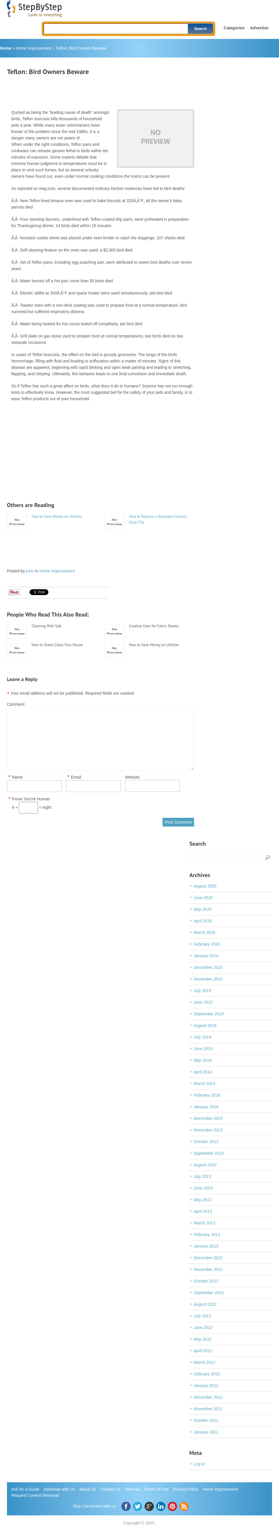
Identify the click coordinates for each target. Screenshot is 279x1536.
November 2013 (208, 1130)
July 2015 (202, 990)
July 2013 (202, 1176)
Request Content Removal (35, 1495)
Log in (199, 1464)
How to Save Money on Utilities (57, 516)
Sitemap (132, 1489)
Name (17, 777)
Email (76, 777)
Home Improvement (33, 48)
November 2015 (208, 979)
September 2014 (209, 1014)
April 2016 (203, 921)
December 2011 (208, 1397)
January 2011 (206, 1432)
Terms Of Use (156, 1489)
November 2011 (208, 1408)
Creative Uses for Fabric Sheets (153, 626)
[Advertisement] (112, 90)
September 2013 (209, 1153)
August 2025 (205, 886)
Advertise (259, 28)
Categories (234, 28)
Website (132, 777)
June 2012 (203, 1327)
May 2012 (202, 1339)
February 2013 (207, 1234)
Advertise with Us (59, 1489)
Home (5, 48)
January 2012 (206, 1385)
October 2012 (206, 1281)
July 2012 (202, 1316)
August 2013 (205, 1165)
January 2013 (206, 1246)
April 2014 (203, 1072)
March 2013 (204, 1223)
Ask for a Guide (25, 1489)
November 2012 (208, 1269)
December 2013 (208, 1118)
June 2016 (203, 897)
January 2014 (206, 1106)
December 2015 (208, 967)
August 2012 (205, 1304)
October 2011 (206, 1420)
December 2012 (208, 1257)
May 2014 (202, 1060)
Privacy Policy (185, 1489)
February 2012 (207, 1374)
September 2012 (209, 1292)
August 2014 (205, 1025)
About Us (87, 1489)
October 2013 (206, 1141)
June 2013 (203, 1188)
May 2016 (202, 909)
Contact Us (110, 1489)
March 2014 (204, 1083)
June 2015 (203, 1002)
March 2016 (204, 932)
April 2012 (203, 1350)
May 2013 (202, 1199)
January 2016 (206, 955)
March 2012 (204, 1362)
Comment (16, 704)
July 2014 (202, 1037)
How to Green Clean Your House (57, 644)
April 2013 (203, 1211)
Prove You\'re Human (31, 799)
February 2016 (207, 944)
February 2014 (207, 1095)
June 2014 (203, 1048)
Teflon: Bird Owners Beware (81, 48)
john (30, 571)
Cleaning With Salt (46, 626)
